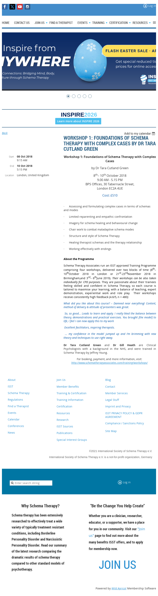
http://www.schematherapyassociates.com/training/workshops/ (109, 363)
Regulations (15, 399)
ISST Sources (65, 426)
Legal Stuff (112, 400)
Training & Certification (71, 393)
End (12, 165)
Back (5, 133)
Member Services (116, 393)
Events (12, 413)
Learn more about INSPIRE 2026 (78, 121)
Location (9, 175)
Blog (108, 380)
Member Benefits (68, 386)
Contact (110, 386)
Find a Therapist (18, 406)
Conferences (16, 426)
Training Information (70, 400)
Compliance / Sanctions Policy (124, 423)
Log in (152, 6)
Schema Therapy (18, 393)
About (12, 380)
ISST (10, 386)
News (11, 432)
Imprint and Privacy (118, 406)
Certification (64, 406)
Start (11, 156)
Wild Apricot (118, 588)
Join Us (61, 380)
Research (63, 420)
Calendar (14, 419)
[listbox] (140, 133)
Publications (65, 433)
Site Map (111, 431)
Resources (63, 413)
